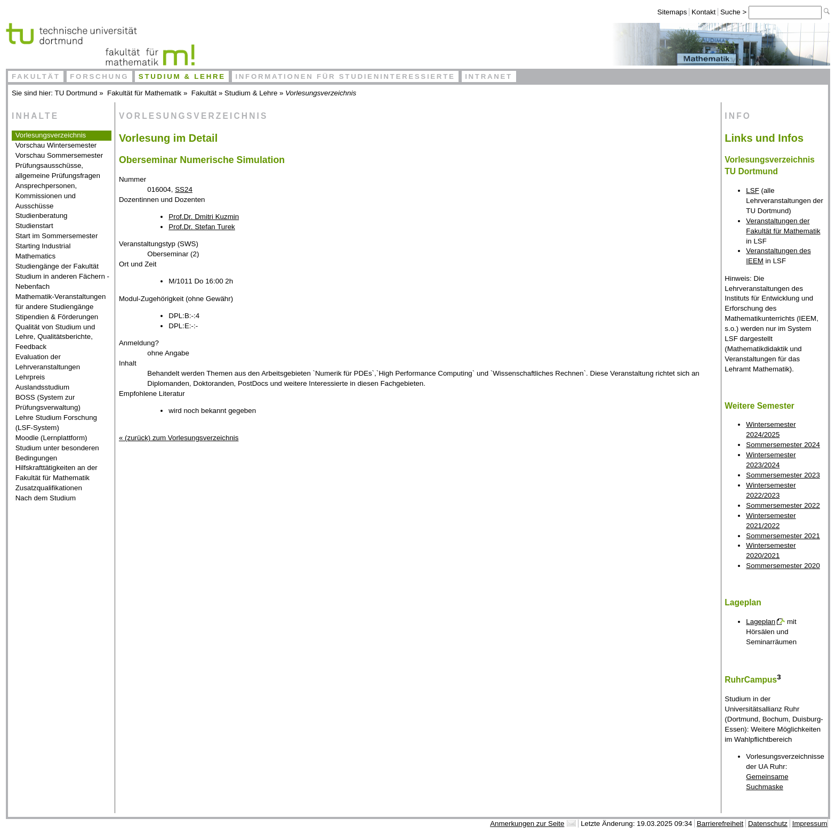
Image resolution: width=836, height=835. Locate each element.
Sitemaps (672, 12)
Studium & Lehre (182, 76)
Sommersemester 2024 (783, 445)
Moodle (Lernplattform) (51, 438)
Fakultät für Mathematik (144, 93)
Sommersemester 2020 (783, 566)
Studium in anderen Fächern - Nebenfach (62, 281)
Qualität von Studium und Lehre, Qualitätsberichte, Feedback (55, 337)
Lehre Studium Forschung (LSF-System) (56, 423)
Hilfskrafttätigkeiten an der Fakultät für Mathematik (56, 473)
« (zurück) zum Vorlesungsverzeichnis (178, 438)
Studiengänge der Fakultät (57, 266)
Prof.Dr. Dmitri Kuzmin (203, 217)
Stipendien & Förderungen (57, 317)
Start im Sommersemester (56, 236)
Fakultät (36, 76)
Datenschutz (767, 824)
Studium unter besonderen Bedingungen (57, 453)
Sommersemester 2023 (783, 475)
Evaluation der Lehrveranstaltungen (48, 362)
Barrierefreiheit (720, 824)
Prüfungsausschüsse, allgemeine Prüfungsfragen (57, 170)
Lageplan (760, 622)
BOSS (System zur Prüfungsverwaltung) (48, 402)
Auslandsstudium (42, 387)
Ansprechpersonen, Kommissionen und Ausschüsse (46, 196)
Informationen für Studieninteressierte (345, 76)
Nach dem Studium (45, 498)
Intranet (488, 76)
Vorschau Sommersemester (59, 155)
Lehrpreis (30, 377)
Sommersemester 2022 (783, 505)
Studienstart (34, 226)
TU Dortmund (76, 93)
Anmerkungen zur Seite (527, 824)
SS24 (183, 189)
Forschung (99, 76)
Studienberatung (41, 216)
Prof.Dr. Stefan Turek (201, 227)
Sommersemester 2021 (783, 536)
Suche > (734, 12)
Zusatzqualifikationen (48, 488)
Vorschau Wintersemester (56, 145)
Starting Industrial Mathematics (43, 251)
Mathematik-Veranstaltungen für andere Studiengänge (60, 302)
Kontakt (704, 12)
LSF (752, 190)
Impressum (809, 824)
